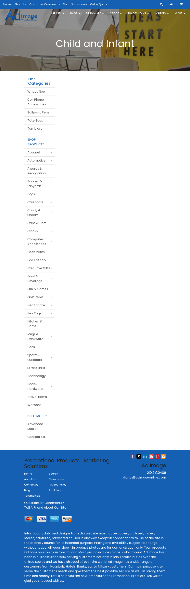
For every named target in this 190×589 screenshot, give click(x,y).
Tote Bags (35, 120)
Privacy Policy (57, 485)
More (180, 16)
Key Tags (34, 313)
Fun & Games (37, 289)
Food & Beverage (34, 278)
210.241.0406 (156, 472)
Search (53, 474)
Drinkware (95, 16)
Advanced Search (35, 426)
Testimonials (32, 496)
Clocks (32, 231)
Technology (36, 376)
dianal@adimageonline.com (144, 477)
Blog (66, 4)
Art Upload (55, 490)
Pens (31, 347)
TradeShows (138, 16)
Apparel (57, 16)
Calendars (35, 202)
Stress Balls (36, 368)
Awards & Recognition (36, 171)
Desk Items (36, 252)
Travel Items (37, 397)
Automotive (36, 160)
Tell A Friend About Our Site (45, 507)
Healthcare (36, 305)
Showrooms (79, 4)
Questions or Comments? (44, 503)
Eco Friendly (36, 260)
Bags (75, 16)
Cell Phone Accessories (36, 102)
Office (116, 16)
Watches (34, 405)
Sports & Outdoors (34, 357)
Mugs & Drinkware (35, 336)
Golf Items (35, 297)
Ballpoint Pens (38, 112)
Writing (162, 16)
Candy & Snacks (34, 212)
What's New (36, 91)
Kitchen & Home (34, 323)
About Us (20, 4)
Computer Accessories (36, 241)
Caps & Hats (36, 223)
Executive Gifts (38, 268)
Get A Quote (99, 4)
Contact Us (36, 437)
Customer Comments (44, 4)
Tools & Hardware (35, 386)
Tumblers (34, 128)
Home (7, 4)
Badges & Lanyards (34, 183)
